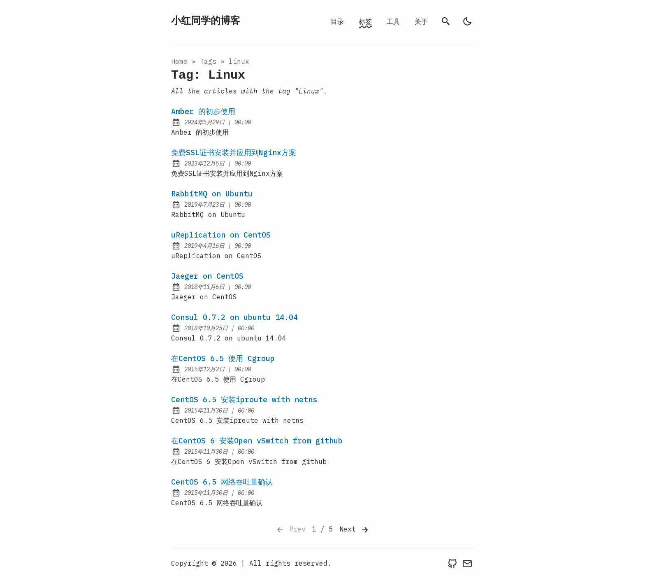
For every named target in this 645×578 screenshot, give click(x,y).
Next (354, 530)
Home (179, 61)
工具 (393, 21)
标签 (365, 21)
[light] (467, 21)
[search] (445, 21)
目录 (337, 21)
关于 (421, 21)
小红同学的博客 (205, 21)
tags (208, 61)
